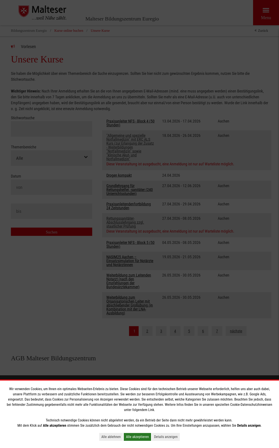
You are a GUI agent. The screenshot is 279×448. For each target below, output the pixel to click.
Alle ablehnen (111, 437)
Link (151, 410)
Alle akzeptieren (137, 437)
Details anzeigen (166, 437)
